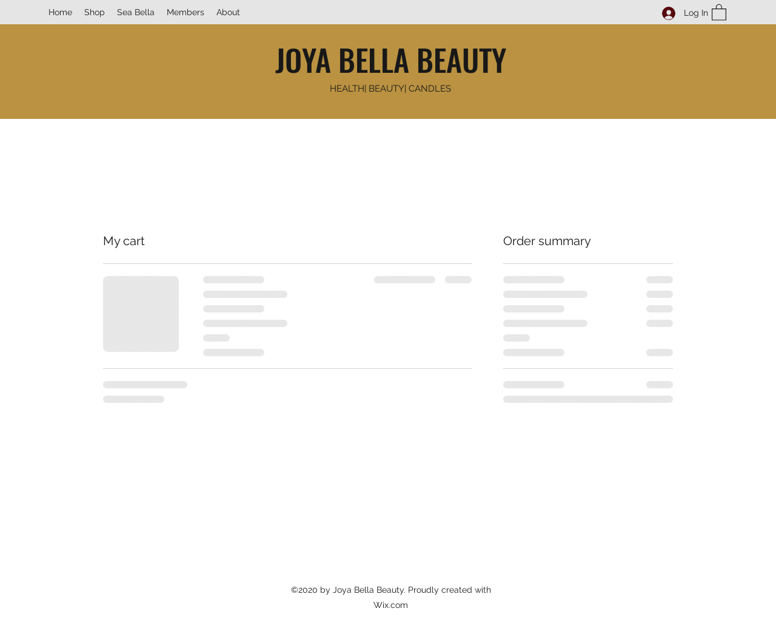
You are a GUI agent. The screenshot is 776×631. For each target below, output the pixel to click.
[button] (719, 12)
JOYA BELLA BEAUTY (390, 58)
